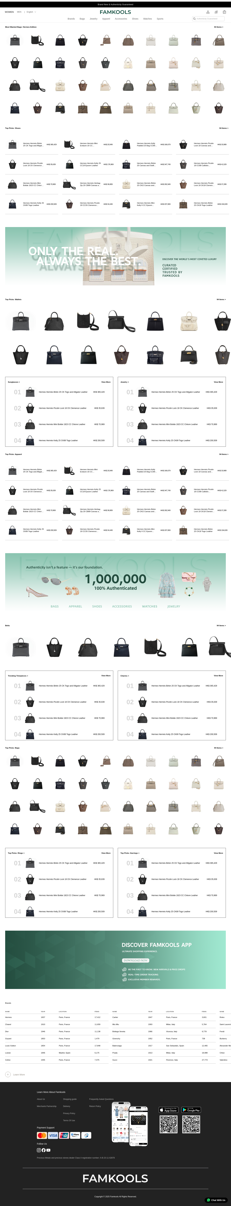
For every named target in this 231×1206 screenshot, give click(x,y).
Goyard (8, 1039)
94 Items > (218, 27)
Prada (114, 1053)
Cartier (115, 1017)
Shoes (135, 18)
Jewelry (93, 18)
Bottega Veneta (118, 1031)
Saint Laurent (225, 1024)
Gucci (114, 1060)
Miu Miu (115, 1024)
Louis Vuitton (10, 1046)
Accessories (121, 18)
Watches (147, 18)
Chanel (8, 1024)
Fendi (222, 1031)
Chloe (222, 1053)
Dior (7, 1031)
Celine (8, 1060)
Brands (71, 18)
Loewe (8, 1053)
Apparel (106, 18)
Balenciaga (117, 1046)
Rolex (222, 1017)
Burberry (223, 1039)
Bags (82, 18)
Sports (160, 18)
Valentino (223, 1060)
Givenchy (116, 1039)
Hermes (8, 1017)
